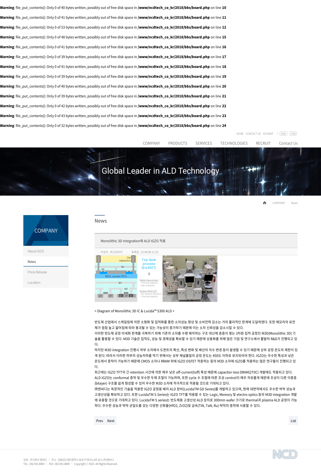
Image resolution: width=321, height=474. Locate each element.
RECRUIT (263, 143)
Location (34, 282)
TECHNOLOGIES (234, 143)
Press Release (37, 271)
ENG (283, 133)
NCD (35, 139)
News (32, 261)
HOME (240, 133)
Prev (99, 420)
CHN (293, 133)
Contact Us (288, 143)
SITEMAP (268, 133)
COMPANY (151, 143)
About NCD (36, 250)
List (293, 420)
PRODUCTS (177, 143)
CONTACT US (253, 133)
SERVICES (204, 143)
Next (110, 420)
